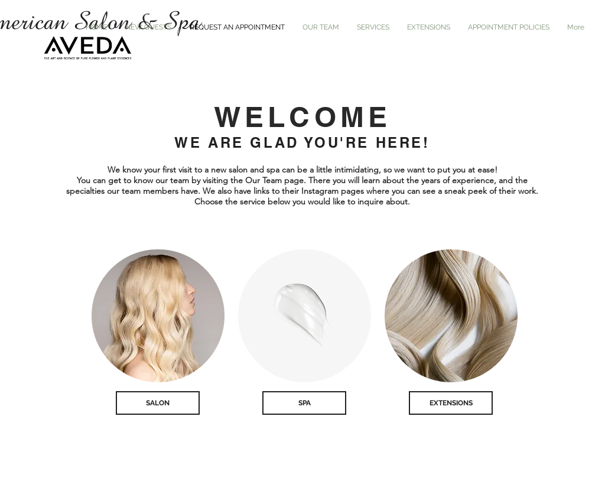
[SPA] (304, 403)
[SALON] (158, 403)
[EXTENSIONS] (451, 403)
